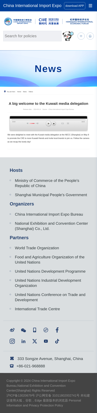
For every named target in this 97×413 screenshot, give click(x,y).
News (25, 92)
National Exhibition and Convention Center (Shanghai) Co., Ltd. (51, 226)
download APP (74, 5)
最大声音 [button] (37, 123)
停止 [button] (53, 123)
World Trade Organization (37, 248)
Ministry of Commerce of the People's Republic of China (47, 183)
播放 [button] (48, 123)
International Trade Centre (37, 309)
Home (19, 92)
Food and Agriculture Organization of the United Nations (49, 259)
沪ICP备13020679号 (21, 395)
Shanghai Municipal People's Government (51, 195)
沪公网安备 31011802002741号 (58, 395)
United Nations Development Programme (50, 271)
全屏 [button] (67, 123)
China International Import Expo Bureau (49, 214)
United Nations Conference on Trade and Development (50, 297)
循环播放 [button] (62, 123)
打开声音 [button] (28, 123)
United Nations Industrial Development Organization (48, 283)
